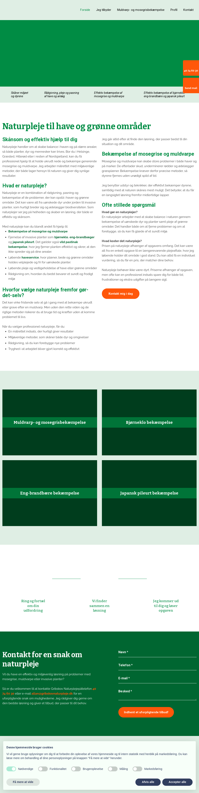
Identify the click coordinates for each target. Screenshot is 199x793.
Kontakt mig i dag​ (121, 293)
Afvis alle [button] (148, 782)
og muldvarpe (57, 231)
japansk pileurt (23, 242)
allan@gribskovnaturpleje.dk (52, 693)
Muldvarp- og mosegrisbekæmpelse (140, 10)
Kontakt (188, 10)
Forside (85, 10)
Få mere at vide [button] (23, 782)
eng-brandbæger (82, 237)
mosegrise (39, 231)
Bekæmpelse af (20, 231)
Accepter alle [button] (177, 782)
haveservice (30, 257)
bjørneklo (61, 237)
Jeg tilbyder (103, 10)
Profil (174, 10)
